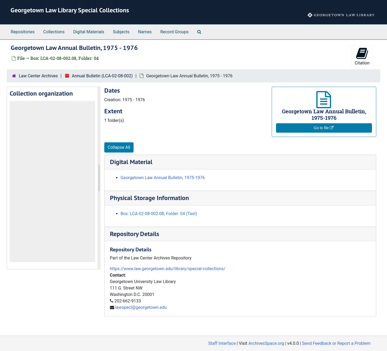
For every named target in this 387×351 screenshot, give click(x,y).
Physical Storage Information (149, 198)
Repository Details (134, 234)
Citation (362, 56)
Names (145, 31)
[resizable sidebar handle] (99, 178)
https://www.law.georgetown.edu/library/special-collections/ (167, 268)
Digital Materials (88, 31)
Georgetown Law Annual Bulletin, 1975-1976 (163, 177)
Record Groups (174, 31)
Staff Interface (222, 343)
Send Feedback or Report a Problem (336, 343)
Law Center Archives (38, 75)
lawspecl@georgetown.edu (141, 307)
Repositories (23, 31)
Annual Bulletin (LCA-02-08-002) (102, 75)
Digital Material (131, 162)
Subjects (121, 31)
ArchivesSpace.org (266, 343)
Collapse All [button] (119, 147)
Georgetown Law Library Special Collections (69, 10)
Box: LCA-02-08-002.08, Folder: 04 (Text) (159, 213)
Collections (54, 31)
